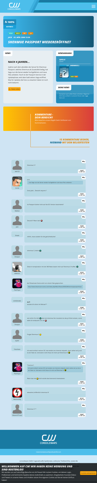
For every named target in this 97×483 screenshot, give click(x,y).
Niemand (56, 142)
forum (58, 452)
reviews (43, 452)
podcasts (53, 452)
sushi (48, 452)
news (38, 452)
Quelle (61, 61)
